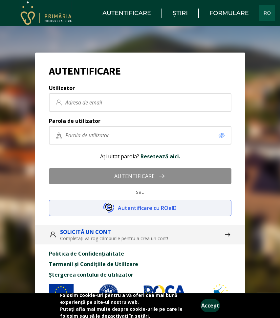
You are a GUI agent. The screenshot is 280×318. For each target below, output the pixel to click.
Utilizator (62, 88)
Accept (210, 305)
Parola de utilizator (74, 121)
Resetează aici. (160, 156)
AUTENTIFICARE (140, 176)
